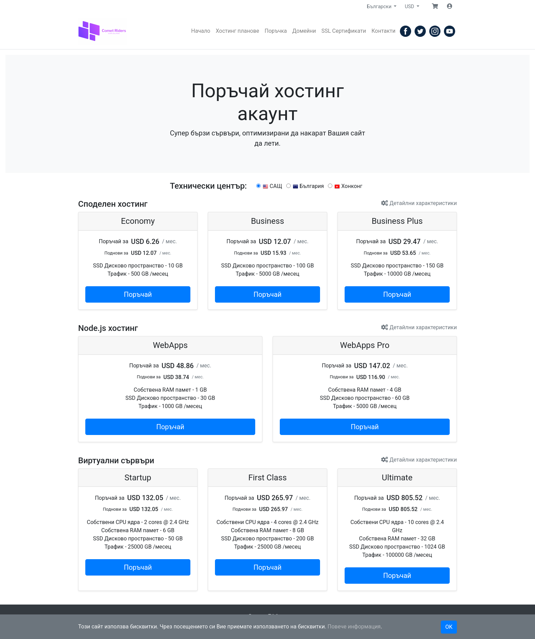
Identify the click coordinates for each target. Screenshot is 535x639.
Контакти (383, 31)
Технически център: (208, 186)
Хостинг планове (237, 31)
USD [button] (410, 7)
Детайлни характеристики (419, 203)
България (305, 186)
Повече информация (354, 626)
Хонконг (345, 186)
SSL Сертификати (343, 31)
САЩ (269, 186)
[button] (435, 6)
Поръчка (276, 31)
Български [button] (379, 7)
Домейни (304, 31)
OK (448, 627)
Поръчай (138, 294)
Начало (200, 31)
